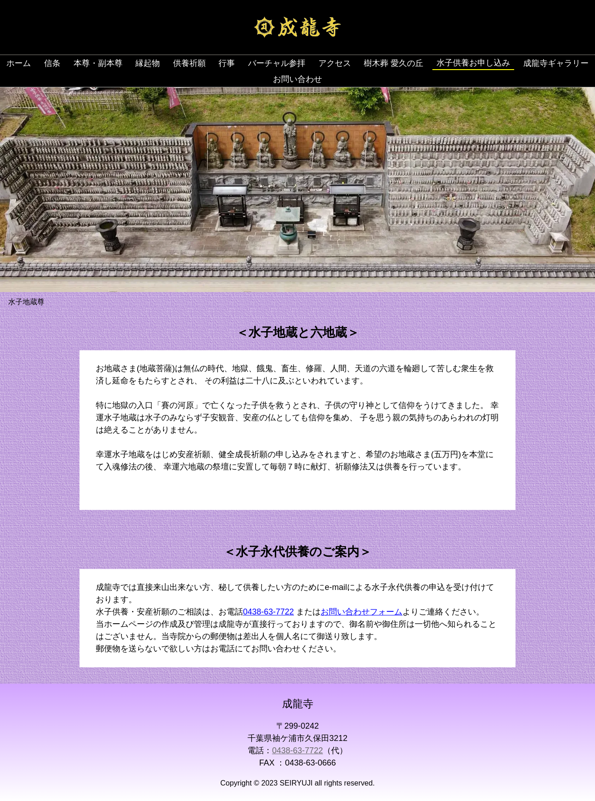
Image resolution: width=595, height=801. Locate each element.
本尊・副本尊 (98, 63)
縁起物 (147, 63)
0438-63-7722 (268, 611)
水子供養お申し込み (473, 62)
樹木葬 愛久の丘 (393, 63)
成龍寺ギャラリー (556, 63)
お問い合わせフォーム (361, 611)
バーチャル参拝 (276, 63)
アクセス (334, 63)
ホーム (18, 63)
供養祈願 (189, 63)
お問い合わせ (297, 79)
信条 (52, 63)
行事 (226, 63)
